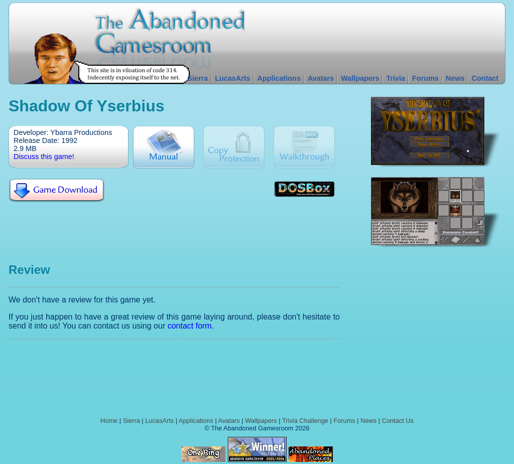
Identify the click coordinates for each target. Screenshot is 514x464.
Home (108, 420)
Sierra (197, 78)
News (455, 78)
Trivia (395, 78)
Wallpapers (360, 78)
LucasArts (232, 78)
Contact (484, 78)
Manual (163, 147)
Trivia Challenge (305, 420)
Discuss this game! (44, 156)
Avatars (321, 78)
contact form (190, 326)
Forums (425, 78)
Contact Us (398, 420)
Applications (279, 78)
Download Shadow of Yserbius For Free (56, 191)
